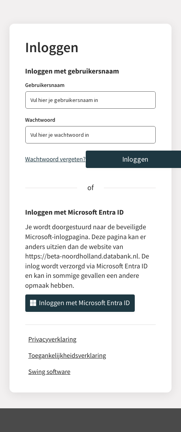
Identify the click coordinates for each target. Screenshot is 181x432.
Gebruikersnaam (45, 85)
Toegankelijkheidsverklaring (67, 355)
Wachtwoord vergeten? (55, 159)
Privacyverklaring (52, 339)
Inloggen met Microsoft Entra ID (80, 302)
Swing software (49, 371)
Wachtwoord (40, 119)
